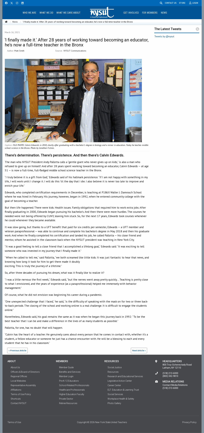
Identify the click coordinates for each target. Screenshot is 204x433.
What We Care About (68, 12)
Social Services (115, 394)
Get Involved (131, 12)
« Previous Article (17, 350)
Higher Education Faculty (71, 394)
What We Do (46, 12)
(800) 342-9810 (170, 376)
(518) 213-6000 (170, 373)
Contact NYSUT (18, 403)
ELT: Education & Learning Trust (123, 390)
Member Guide (66, 367)
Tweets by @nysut (164, 36)
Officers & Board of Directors (25, 372)
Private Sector (66, 398)
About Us (15, 367)
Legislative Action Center (120, 381)
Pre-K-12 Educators (69, 381)
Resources (113, 372)
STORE (184, 3)
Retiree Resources (68, 403)
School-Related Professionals (74, 385)
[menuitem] (29, 12)
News (164, 12)
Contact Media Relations (175, 385)
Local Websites (18, 381)
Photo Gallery (114, 403)
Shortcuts (16, 398)
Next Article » (139, 350)
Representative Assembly (23, 385)
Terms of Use (14, 422)
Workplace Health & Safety (121, 398)
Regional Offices (19, 376)
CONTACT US (172, 3)
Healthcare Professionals (72, 390)
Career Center (114, 385)
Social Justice (115, 367)
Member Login (66, 376)
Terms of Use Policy (21, 394)
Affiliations (16, 390)
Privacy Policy (189, 422)
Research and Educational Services (125, 376)
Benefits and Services (69, 372)
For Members (149, 12)
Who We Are (29, 12)
